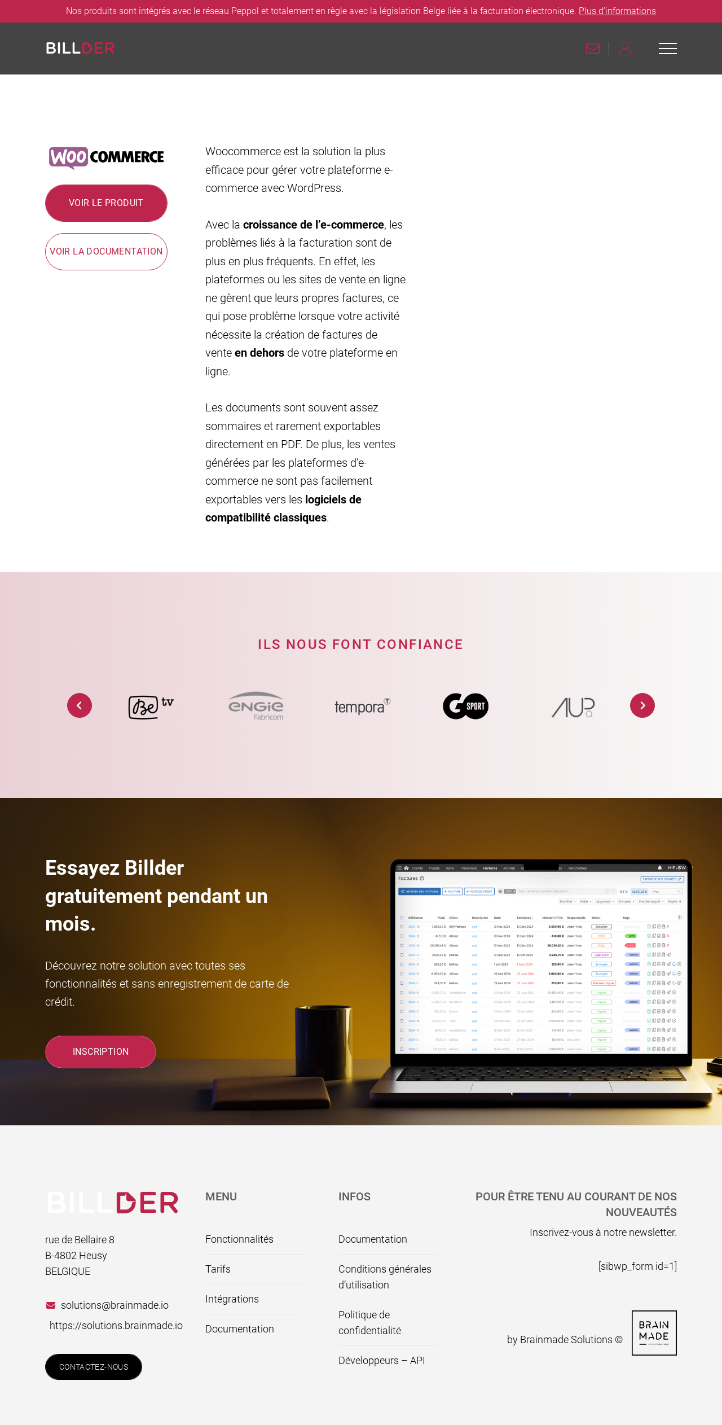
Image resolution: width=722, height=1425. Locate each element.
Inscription (101, 1051)
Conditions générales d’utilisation (385, 1277)
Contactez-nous (93, 1366)
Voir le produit (106, 203)
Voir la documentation (106, 251)
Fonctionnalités (239, 1239)
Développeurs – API (381, 1360)
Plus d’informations (617, 11)
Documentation (239, 1329)
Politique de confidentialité (369, 1322)
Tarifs (218, 1269)
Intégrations (232, 1299)
